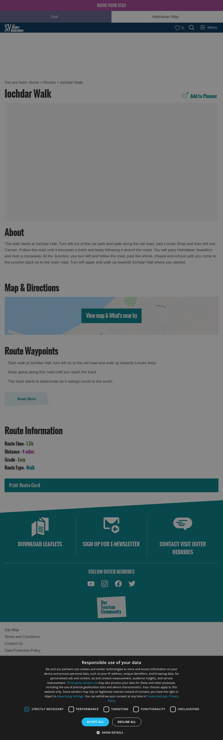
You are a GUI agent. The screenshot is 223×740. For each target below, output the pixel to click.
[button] (111, 732)
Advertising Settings (70, 696)
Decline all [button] (127, 722)
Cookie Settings (157, 696)
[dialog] (111, 698)
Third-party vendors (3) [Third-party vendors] (82, 683)
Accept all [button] (95, 722)
